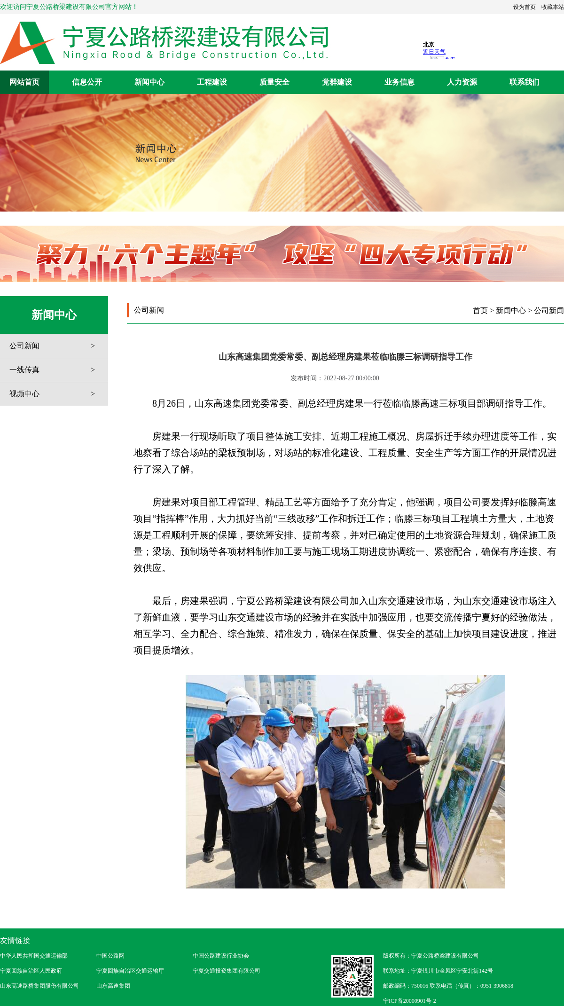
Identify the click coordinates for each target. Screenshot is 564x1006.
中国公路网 (110, 955)
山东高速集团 (113, 985)
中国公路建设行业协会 (221, 955)
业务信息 (399, 82)
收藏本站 (552, 7)
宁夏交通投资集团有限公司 (226, 970)
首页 (480, 310)
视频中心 (24, 394)
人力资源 (462, 82)
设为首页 (524, 7)
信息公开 (87, 82)
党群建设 (337, 82)
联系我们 (524, 82)
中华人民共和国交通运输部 (34, 955)
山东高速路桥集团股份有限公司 (39, 985)
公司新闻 (24, 346)
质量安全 (274, 82)
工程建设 (212, 82)
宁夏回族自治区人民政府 (31, 970)
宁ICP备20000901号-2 (409, 1001)
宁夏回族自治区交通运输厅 (130, 970)
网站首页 (24, 82)
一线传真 (24, 370)
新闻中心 (149, 82)
